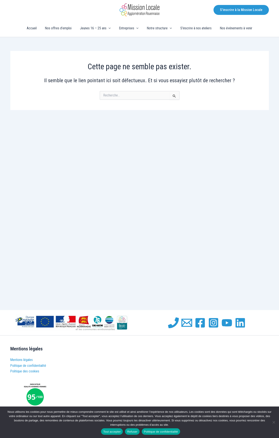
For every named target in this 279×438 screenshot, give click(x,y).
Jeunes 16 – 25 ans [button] (96, 28)
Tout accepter (112, 431)
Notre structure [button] (158, 28)
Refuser (132, 431)
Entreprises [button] (129, 28)
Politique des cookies (24, 371)
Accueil (36, 28)
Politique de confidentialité (28, 366)
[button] (241, 10)
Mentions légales (21, 360)
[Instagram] (213, 322)
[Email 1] (186, 322)
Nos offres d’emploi (61, 28)
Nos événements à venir (231, 28)
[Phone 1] (173, 322)
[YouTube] (226, 322)
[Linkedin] (240, 322)
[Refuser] (273, 422)
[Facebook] (200, 322)
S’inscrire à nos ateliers (193, 28)
